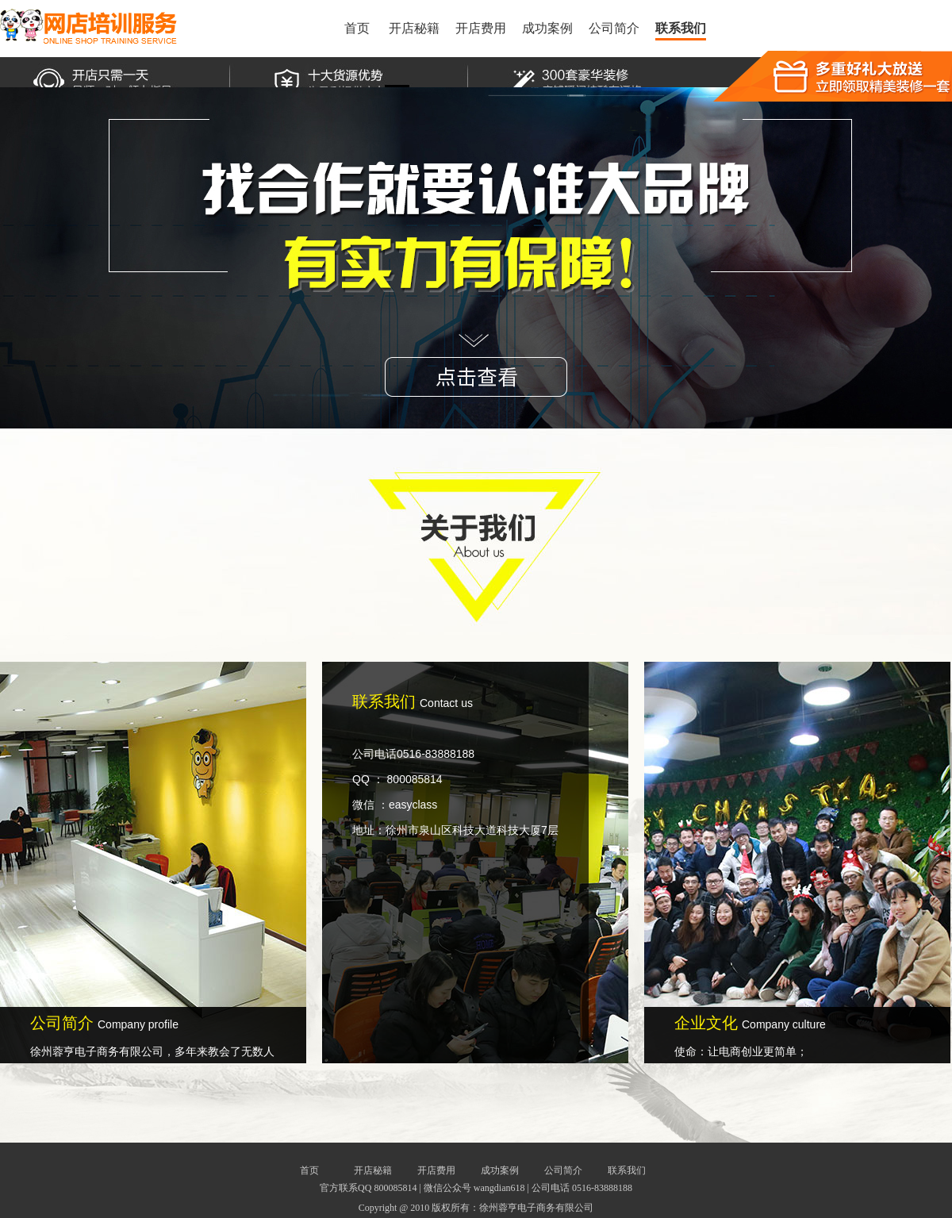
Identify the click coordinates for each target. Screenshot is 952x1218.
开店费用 (480, 28)
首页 (357, 28)
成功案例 (547, 28)
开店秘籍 (414, 28)
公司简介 (614, 28)
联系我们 (680, 28)
